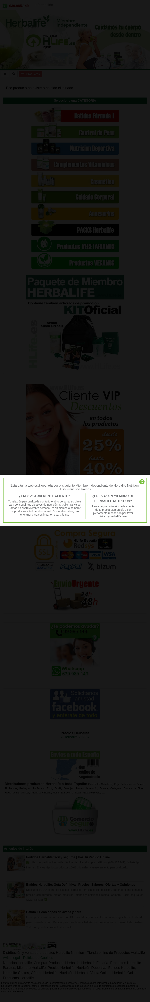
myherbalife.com (116, 516)
